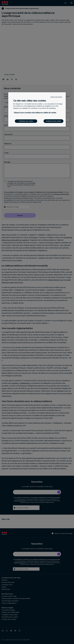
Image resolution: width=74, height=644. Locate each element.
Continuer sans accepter (56, 96)
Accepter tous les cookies (53, 121)
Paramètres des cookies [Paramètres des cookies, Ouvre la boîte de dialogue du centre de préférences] (26, 121)
